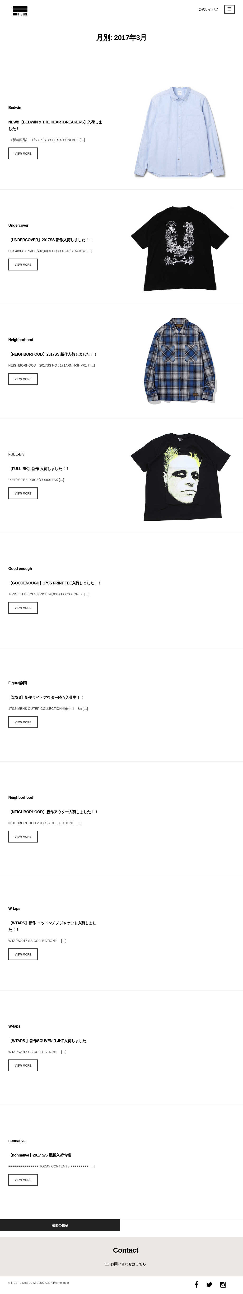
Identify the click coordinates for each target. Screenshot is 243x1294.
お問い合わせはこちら (128, 1264)
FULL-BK (16, 454)
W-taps (14, 909)
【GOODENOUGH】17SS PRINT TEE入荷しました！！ (55, 583)
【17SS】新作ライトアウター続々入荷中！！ (46, 698)
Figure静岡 (17, 683)
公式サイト (208, 9)
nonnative (16, 1141)
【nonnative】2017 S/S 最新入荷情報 (39, 1155)
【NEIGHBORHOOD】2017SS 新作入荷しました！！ (52, 354)
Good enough (20, 569)
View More (23, 153)
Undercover (18, 225)
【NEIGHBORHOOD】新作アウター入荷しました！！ (53, 812)
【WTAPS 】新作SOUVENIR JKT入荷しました (47, 1041)
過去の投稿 (60, 1225)
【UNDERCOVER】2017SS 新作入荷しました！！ (50, 240)
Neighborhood (20, 340)
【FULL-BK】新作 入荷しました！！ (39, 469)
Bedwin (14, 108)
